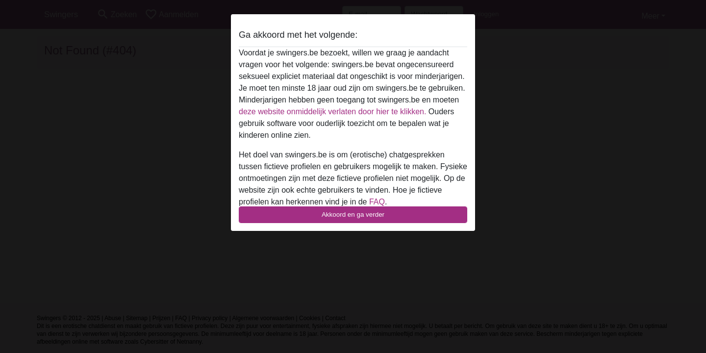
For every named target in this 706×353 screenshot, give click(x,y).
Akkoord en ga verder (353, 214)
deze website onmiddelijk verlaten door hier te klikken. (332, 111)
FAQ (377, 202)
